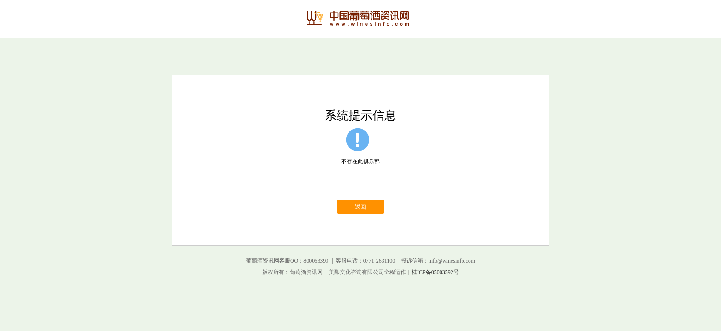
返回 (360, 207)
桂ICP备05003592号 (435, 272)
